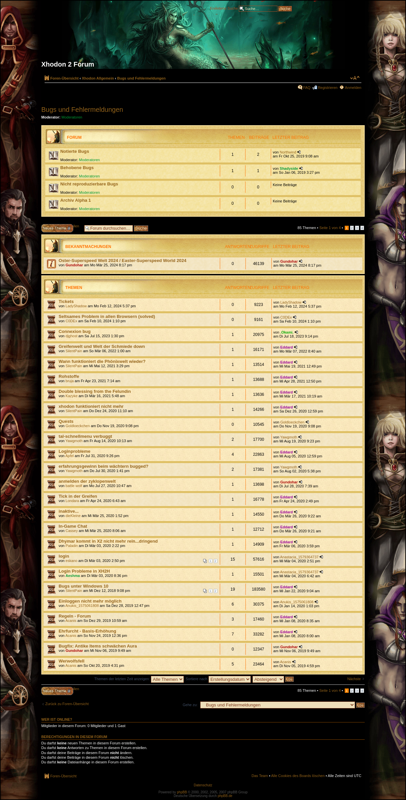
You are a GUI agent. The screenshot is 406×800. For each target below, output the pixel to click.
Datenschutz (203, 785)
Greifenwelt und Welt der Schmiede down (102, 346)
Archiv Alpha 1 (75, 200)
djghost (71, 336)
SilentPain (74, 351)
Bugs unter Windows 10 (83, 586)
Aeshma (73, 576)
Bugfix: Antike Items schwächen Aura (98, 646)
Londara (72, 501)
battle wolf (74, 486)
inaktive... (69, 511)
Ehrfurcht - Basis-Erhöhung (87, 631)
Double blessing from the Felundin (95, 391)
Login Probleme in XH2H (84, 571)
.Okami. (286, 332)
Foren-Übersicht (64, 78)
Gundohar (74, 265)
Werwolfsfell (71, 661)
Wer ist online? (56, 719)
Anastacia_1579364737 (299, 557)
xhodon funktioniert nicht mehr (91, 406)
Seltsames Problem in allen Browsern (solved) (107, 316)
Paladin (72, 546)
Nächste (354, 679)
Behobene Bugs (77, 167)
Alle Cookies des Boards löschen (298, 776)
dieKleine (73, 516)
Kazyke (72, 396)
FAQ (306, 88)
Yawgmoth (74, 441)
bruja (70, 381)
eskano (71, 561)
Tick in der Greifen (78, 496)
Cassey (72, 531)
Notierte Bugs (74, 151)
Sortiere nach (218, 679)
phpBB (182, 792)
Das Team (259, 776)
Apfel (69, 456)
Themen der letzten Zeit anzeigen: (139, 679)
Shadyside (289, 168)
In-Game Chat (73, 526)
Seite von (330, 228)
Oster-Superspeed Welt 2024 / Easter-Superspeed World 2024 (123, 260)
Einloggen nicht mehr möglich (90, 601)
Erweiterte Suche (224, 8)
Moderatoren (72, 117)
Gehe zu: (190, 705)
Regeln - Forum (75, 616)
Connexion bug (75, 331)
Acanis (70, 621)
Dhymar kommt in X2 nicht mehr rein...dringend (108, 541)
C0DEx (71, 321)
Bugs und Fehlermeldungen (141, 78)
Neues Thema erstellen (61, 228)
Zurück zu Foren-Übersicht (67, 704)
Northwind (288, 152)
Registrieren (327, 88)
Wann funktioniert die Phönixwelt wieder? (102, 361)
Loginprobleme (74, 451)
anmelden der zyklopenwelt (87, 481)
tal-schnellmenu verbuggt (85, 436)
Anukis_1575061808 (82, 606)
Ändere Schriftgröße (355, 78)
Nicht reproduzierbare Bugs (89, 183)
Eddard (286, 347)
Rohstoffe (69, 376)
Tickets (66, 301)
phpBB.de (225, 796)
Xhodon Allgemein (98, 78)
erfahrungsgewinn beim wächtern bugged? (104, 466)
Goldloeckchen (78, 426)
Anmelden (353, 88)
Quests (66, 421)
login (64, 556)
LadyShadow (76, 306)
